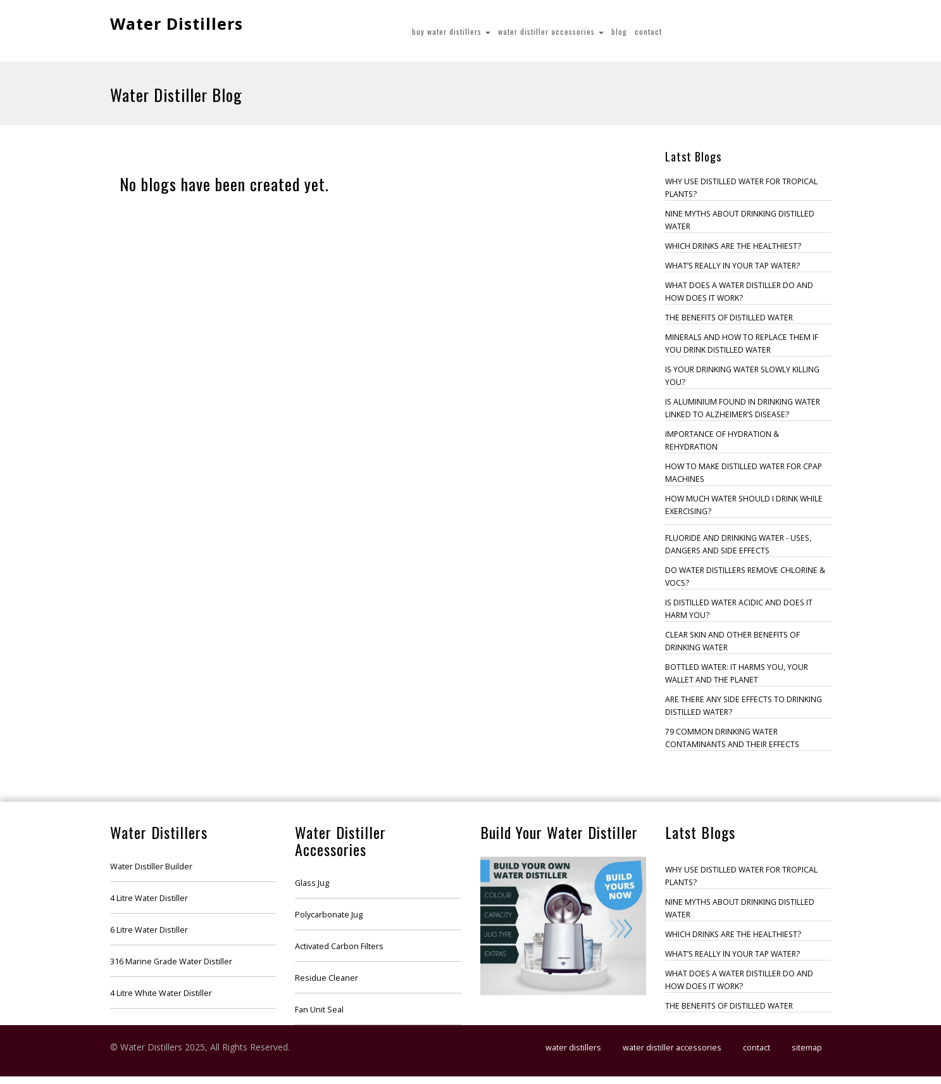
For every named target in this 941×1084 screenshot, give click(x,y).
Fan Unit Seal (319, 1009)
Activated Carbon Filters (339, 946)
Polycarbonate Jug (329, 914)
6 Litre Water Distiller (149, 929)
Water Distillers (176, 23)
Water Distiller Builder (151, 866)
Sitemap (807, 1047)
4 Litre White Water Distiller (161, 993)
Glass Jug (312, 883)
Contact (648, 31)
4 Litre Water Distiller (149, 898)
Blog (619, 31)
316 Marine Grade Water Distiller (171, 961)
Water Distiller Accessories (551, 31)
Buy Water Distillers (451, 31)
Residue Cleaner (326, 978)
